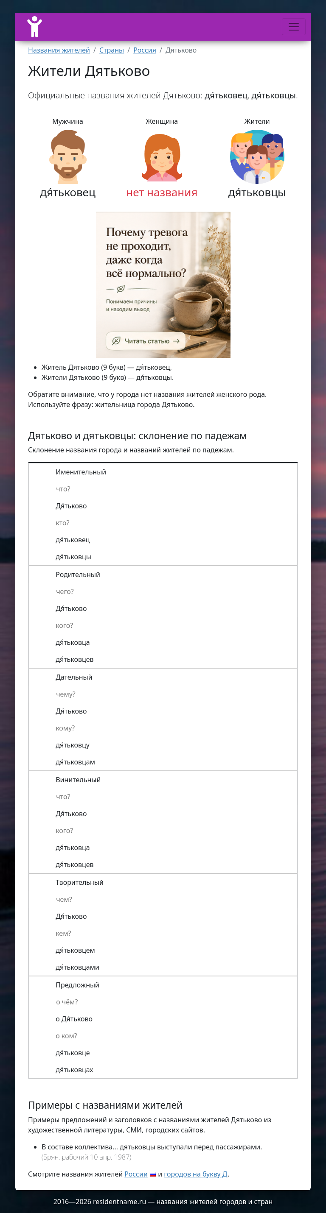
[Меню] (294, 26)
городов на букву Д (196, 1174)
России (136, 1174)
